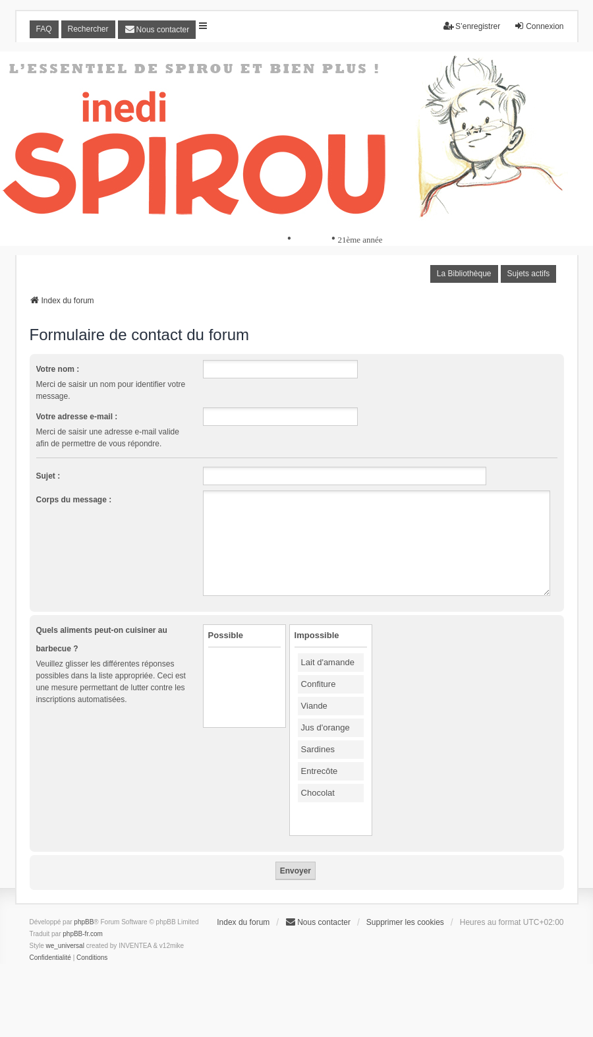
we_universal (65, 945)
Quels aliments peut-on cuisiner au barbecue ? (101, 639)
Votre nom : (58, 369)
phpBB (84, 922)
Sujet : (48, 476)
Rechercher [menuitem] (88, 29)
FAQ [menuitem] (44, 29)
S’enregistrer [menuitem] (471, 26)
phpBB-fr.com (83, 933)
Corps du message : (74, 499)
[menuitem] (157, 29)
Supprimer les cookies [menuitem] (405, 922)
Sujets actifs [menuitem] (528, 273)
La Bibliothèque (464, 273)
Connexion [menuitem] (538, 26)
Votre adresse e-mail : (77, 416)
